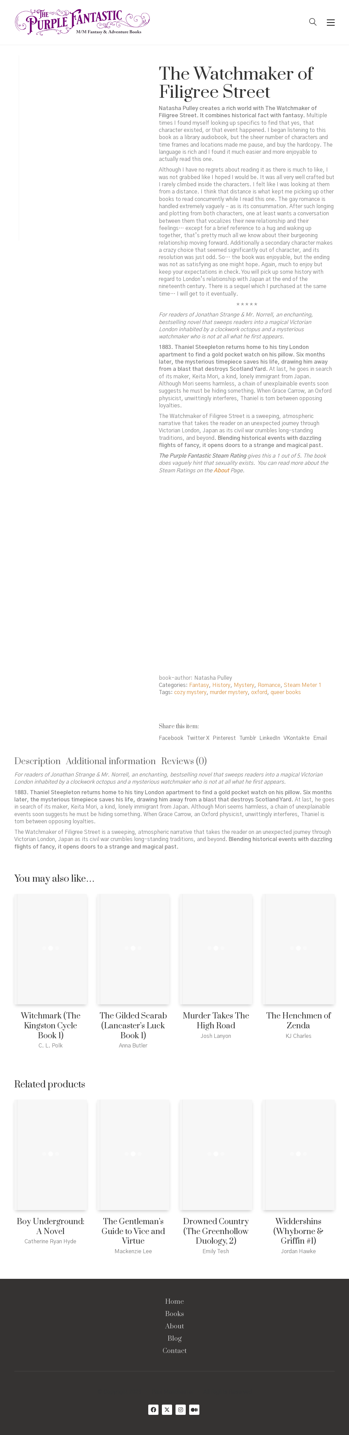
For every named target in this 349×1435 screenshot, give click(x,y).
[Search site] (313, 23)
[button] (331, 22)
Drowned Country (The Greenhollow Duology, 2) (216, 1231)
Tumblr (247, 738)
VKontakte (297, 738)
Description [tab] (37, 761)
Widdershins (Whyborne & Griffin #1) (298, 1231)
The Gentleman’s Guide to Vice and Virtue (133, 1231)
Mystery (244, 685)
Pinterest (224, 738)
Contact (175, 1351)
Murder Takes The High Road (216, 1021)
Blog (175, 1339)
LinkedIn (269, 738)
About (174, 1327)
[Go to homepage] (82, 22)
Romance (269, 685)
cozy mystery (190, 692)
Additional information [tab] (111, 761)
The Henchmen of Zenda (298, 1021)
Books (174, 1314)
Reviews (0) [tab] (184, 761)
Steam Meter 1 (302, 685)
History (221, 685)
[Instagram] (181, 1410)
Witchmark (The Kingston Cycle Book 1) (50, 1026)
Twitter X (198, 738)
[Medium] (194, 1410)
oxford (259, 692)
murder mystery (229, 692)
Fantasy (199, 685)
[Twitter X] (167, 1410)
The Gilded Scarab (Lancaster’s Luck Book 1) (133, 1026)
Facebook (171, 738)
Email (320, 738)
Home (174, 1302)
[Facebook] (153, 1410)
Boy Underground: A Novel (51, 1226)
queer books (286, 692)
